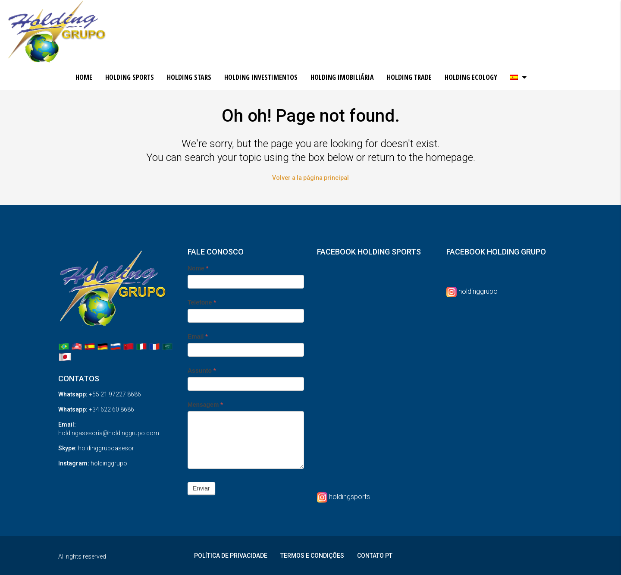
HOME (83, 77)
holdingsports (349, 497)
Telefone (202, 302)
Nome (198, 268)
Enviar (201, 488)
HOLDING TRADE (409, 77)
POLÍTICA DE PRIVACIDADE (230, 555)
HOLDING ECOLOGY (471, 77)
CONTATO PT (374, 555)
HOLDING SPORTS (129, 77)
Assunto (202, 370)
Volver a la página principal (310, 177)
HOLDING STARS (189, 77)
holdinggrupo (478, 291)
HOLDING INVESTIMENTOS (261, 77)
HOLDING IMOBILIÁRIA (342, 77)
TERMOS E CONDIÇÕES (312, 555)
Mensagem (205, 404)
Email (198, 336)
